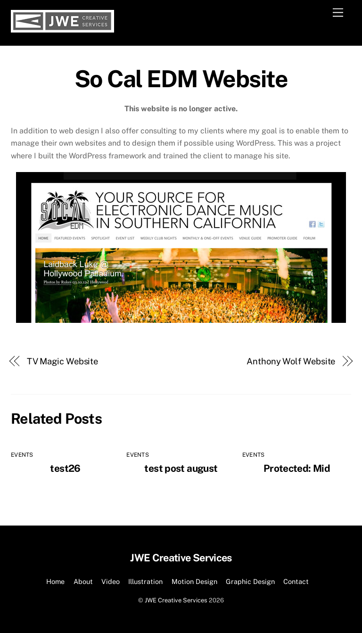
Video (110, 581)
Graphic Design (250, 581)
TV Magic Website (63, 361)
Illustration (145, 581)
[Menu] (338, 13)
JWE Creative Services (176, 600)
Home (55, 581)
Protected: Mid (296, 468)
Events (22, 455)
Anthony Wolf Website (291, 361)
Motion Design (194, 581)
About (83, 581)
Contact (296, 581)
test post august (180, 468)
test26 (65, 468)
